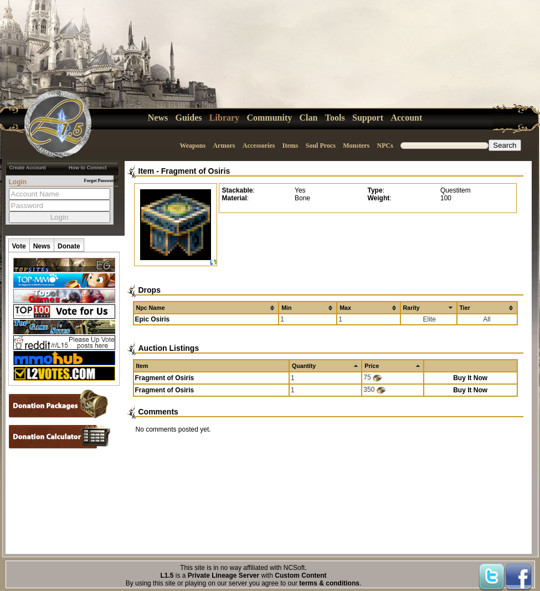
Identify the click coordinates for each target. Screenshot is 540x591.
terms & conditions (329, 583)
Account (406, 117)
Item (146, 171)
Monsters (356, 145)
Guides (189, 117)
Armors (224, 145)
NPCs (385, 145)
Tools (335, 117)
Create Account (27, 167)
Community (269, 117)
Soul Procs (321, 145)
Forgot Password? (101, 180)
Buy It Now (470, 378)
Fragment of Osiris (195, 171)
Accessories (259, 145)
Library (224, 117)
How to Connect (88, 167)
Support (367, 117)
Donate (69, 246)
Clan (309, 117)
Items (290, 145)
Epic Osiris (152, 319)
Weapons (192, 145)
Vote (19, 246)
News (158, 117)
